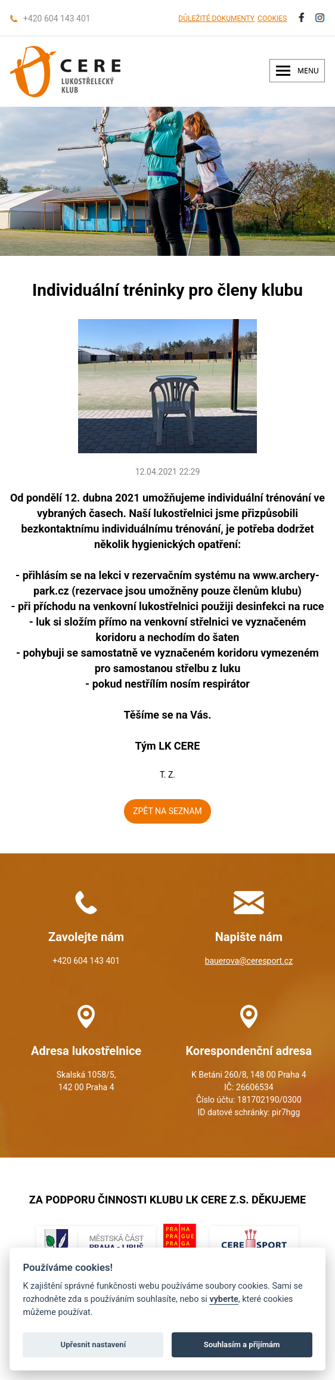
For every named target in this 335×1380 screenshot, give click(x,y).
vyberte (223, 1299)
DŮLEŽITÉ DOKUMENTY (216, 18)
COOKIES (272, 18)
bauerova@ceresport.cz (249, 961)
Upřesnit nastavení (93, 1344)
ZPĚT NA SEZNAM (167, 811)
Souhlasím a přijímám (242, 1344)
